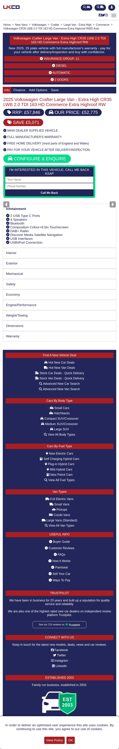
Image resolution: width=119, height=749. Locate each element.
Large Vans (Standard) (59, 520)
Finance (19, 90)
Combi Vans (59, 515)
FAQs (59, 554)
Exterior (12, 263)
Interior (11, 253)
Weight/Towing (17, 315)
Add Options (38, 90)
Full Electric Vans (59, 499)
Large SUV (59, 429)
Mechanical (14, 274)
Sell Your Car (59, 574)
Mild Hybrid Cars (59, 469)
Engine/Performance (21, 305)
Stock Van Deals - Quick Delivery (59, 378)
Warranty (12, 336)
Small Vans (60, 504)
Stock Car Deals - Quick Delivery (59, 373)
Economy (13, 294)
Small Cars (59, 408)
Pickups (59, 509)
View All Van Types (59, 525)
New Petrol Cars (59, 474)
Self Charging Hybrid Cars (59, 459)
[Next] (113, 204)
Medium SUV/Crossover (59, 424)
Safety (10, 284)
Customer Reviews (59, 548)
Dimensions (14, 326)
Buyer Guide (59, 541)
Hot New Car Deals (59, 362)
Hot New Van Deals (59, 367)
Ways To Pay (59, 580)
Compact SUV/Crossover (59, 418)
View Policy (54, 740)
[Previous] (6, 204)
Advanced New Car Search (59, 383)
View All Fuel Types (59, 480)
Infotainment (16, 209)
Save (55, 90)
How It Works (59, 561)
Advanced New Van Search (59, 389)
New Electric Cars (59, 453)
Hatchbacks (59, 413)
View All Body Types (59, 434)
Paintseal (59, 567)
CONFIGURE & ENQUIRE (37, 158)
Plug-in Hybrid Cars (59, 464)
